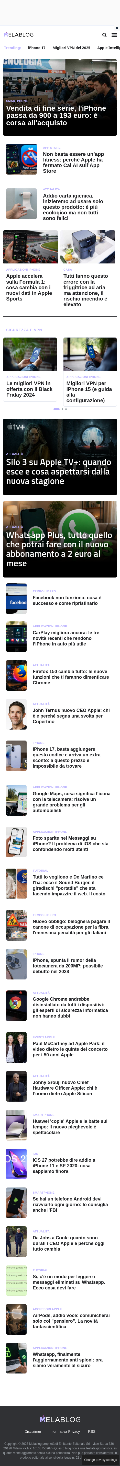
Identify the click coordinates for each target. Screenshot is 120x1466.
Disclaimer (33, 1431)
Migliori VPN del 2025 (71, 47)
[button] (56, 409)
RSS (91, 1431)
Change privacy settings (100, 1460)
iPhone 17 (37, 47)
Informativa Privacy (64, 1431)
